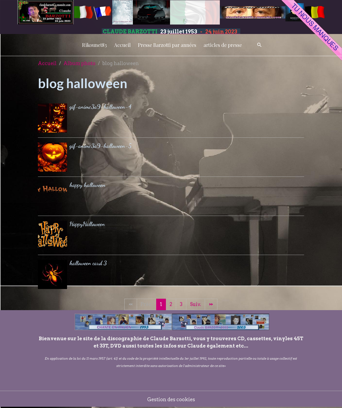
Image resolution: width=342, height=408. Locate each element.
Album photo (79, 63)
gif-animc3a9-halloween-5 (100, 145)
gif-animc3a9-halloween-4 (100, 106)
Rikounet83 (94, 45)
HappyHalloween (87, 224)
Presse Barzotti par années (167, 45)
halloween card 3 (88, 263)
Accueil (122, 45)
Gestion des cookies (171, 399)
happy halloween (87, 184)
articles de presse (223, 45)
